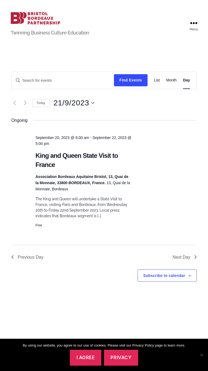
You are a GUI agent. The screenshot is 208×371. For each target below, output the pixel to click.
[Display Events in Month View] (171, 87)
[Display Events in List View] (157, 87)
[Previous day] (14, 110)
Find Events (130, 87)
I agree (86, 357)
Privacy (120, 357)
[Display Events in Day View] (186, 87)
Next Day (185, 264)
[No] (201, 355)
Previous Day (27, 264)
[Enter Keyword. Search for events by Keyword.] (63, 87)
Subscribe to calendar (164, 282)
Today (41, 110)
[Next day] (25, 110)
